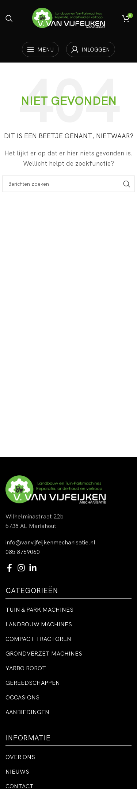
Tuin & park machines (39, 609)
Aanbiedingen (27, 712)
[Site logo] (68, 17)
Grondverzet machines (43, 653)
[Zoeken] (9, 18)
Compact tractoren (38, 638)
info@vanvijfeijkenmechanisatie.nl (50, 542)
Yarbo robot (25, 668)
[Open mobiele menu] (40, 49)
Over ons (20, 756)
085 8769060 (22, 551)
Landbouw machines (38, 624)
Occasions (22, 697)
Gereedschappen (32, 682)
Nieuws (17, 771)
